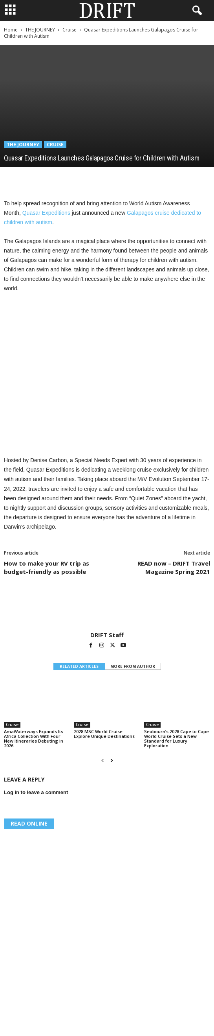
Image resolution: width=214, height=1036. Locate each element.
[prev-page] (102, 760)
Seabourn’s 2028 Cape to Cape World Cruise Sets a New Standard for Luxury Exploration (176, 738)
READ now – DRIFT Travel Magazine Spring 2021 (173, 567)
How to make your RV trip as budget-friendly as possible (46, 567)
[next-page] (111, 760)
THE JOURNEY (40, 29)
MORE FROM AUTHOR (132, 666)
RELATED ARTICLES (79, 666)
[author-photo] (107, 608)
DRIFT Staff (107, 635)
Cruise (69, 29)
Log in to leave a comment (36, 792)
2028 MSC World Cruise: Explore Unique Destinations (104, 733)
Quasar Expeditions (46, 213)
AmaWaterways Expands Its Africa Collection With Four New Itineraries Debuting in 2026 (33, 738)
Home (11, 29)
